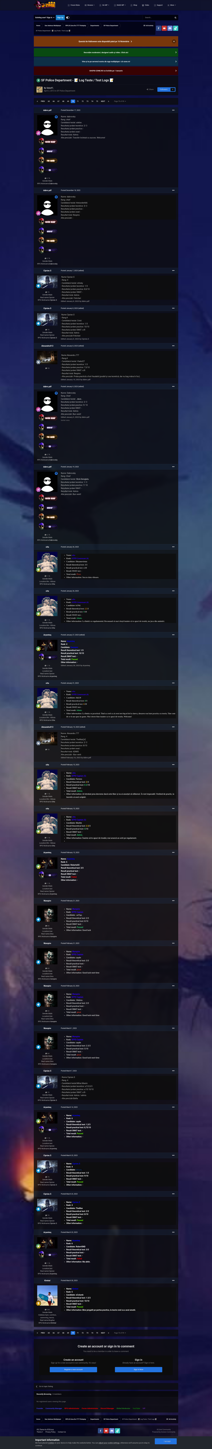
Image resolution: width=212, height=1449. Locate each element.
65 (49, 101)
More (172, 7)
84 (47, 926)
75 (97, 101)
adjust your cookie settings (109, 1443)
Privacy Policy (50, 1432)
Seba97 (50, 88)
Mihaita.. (79, 1170)
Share (150, 89)
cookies (51, 1443)
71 (78, 101)
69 (68, 101)
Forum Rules (88, 7)
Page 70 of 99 (120, 101)
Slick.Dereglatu (82, 479)
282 (47, 1310)
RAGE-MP (134, 7)
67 (58, 101)
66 (54, 101)
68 (63, 101)
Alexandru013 (47, 346)
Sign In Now (138, 1369)
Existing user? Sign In (44, 17)
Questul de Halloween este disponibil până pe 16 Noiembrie (104, 41)
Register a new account (73, 1369)
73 (87, 101)
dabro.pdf (47, 110)
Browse (104, 7)
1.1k (47, 576)
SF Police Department (66, 91)
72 (83, 101)
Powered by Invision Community (163, 1432)
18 (47, 368)
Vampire (53, 936)
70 (73, 101)
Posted (70, 110)
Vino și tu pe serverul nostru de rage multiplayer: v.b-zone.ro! (106, 62)
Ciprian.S (47, 271)
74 (92, 101)
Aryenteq (47, 635)
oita (47, 547)
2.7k (47, 178)
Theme (40, 1432)
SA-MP (118, 7)
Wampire (47, 901)
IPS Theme (40, 1429)
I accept (165, 1441)
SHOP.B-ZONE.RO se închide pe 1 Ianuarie (105, 71)
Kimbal (47, 1280)
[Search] (158, 17)
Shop (149, 7)
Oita (53, 584)
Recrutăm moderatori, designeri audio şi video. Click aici (106, 52)
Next (103, 101)
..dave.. (79, 399)
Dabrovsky (53, 184)
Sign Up (60, 17)
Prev (43, 101)
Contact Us (62, 1432)
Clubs (160, 7)
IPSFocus (50, 1429)
